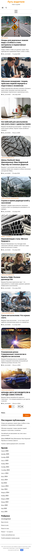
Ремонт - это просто (6, 236)
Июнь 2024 (4, 480)
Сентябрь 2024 (5, 470)
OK (22, 550)
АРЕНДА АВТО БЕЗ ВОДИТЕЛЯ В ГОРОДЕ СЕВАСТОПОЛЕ (15, 393)
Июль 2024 (4, 476)
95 (19, 406)
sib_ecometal (6, 54)
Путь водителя (16, 1)
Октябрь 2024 (5, 467)
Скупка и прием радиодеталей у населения (13, 443)
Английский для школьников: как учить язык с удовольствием (16, 123)
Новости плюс (5, 528)
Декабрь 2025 (5, 454)
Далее (22, 406)
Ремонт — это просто (7, 532)
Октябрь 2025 (5, 457)
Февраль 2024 (5, 492)
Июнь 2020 (4, 505)
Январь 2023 (4, 502)
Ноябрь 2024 (5, 464)
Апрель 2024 (5, 486)
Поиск (3, 413)
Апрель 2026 (5, 451)
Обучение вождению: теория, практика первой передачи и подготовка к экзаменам (14, 83)
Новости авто (5, 525)
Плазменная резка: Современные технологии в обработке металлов (13, 354)
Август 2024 (4, 473)
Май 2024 (4, 483)
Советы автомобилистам (7, 157)
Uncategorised (6, 519)
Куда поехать (4, 38)
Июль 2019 (4, 511)
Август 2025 (4, 460)
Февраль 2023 (5, 499)
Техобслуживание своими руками (10, 198)
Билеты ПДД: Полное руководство (10, 278)
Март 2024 (4, 489)
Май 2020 (4, 508)
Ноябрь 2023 (4, 495)
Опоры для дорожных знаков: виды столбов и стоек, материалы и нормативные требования (14, 43)
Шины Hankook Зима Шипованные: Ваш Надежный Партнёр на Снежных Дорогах (14, 162)
